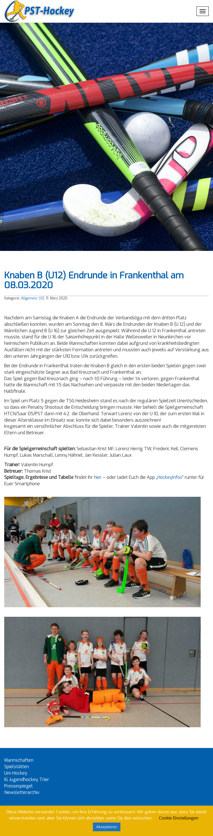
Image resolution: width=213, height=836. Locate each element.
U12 (41, 298)
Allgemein (29, 298)
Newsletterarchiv (22, 792)
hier (98, 477)
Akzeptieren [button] (106, 827)
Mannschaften (18, 760)
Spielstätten (16, 767)
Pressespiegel (18, 786)
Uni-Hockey (15, 773)
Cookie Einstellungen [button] (178, 818)
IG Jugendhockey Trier (26, 779)
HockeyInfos (169, 477)
